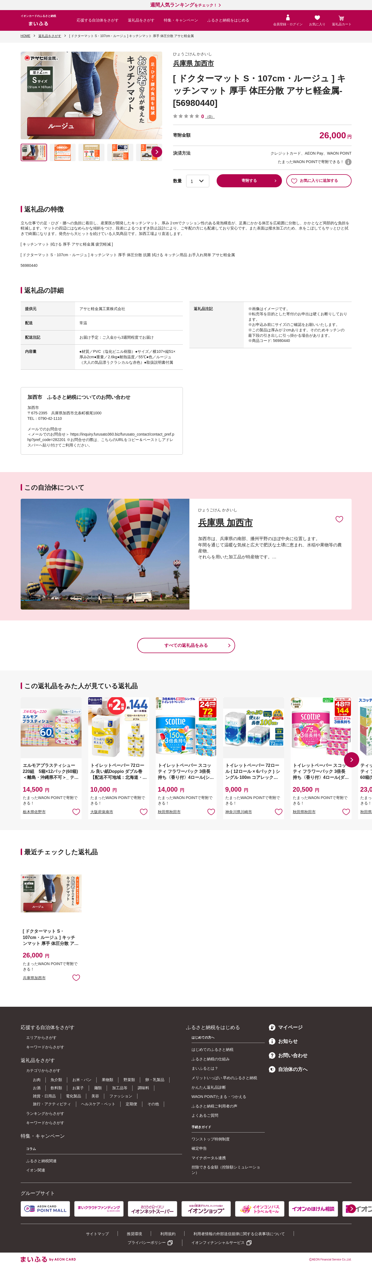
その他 (153, 1104)
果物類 (107, 1080)
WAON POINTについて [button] (348, 162)
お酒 (37, 1088)
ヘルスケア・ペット (98, 1104)
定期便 (131, 1104)
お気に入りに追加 (339, 519)
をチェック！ (183, 5)
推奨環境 (134, 1234)
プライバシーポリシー (147, 1242)
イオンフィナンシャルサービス (218, 1242)
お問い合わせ (288, 1055)
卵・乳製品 (154, 1080)
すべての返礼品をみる (186, 645)
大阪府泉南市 (101, 812)
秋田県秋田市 (169, 812)
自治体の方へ (288, 1069)
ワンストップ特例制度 (211, 1139)
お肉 (37, 1080)
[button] (156, 151)
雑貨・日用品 (44, 1096)
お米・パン (81, 1080)
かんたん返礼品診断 (209, 1087)
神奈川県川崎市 (238, 812)
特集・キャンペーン (181, 20)
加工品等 (119, 1088)
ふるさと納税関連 (41, 1161)
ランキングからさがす (45, 1113)
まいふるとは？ (205, 1068)
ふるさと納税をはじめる (228, 20)
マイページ (286, 1027)
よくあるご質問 (205, 1115)
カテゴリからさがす (43, 1070)
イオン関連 (35, 1170)
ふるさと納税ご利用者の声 (214, 1106)
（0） (210, 116)
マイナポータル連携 (209, 1158)
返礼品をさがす (141, 20)
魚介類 (56, 1080)
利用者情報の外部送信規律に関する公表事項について (239, 1234)
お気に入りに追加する (314, 180)
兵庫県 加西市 (193, 63)
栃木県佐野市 (34, 812)
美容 (95, 1096)
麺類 (98, 1088)
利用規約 (168, 1234)
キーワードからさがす (45, 1047)
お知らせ (283, 1041)
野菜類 (129, 1080)
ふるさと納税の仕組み (211, 1059)
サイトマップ (97, 1234)
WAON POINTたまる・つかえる (219, 1096)
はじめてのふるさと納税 (212, 1049)
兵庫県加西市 (34, 978)
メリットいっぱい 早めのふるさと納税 (224, 1078)
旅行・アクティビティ (52, 1104)
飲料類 (56, 1088)
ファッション (120, 1096)
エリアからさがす (41, 1037)
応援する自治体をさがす (98, 20)
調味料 (143, 1088)
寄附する (249, 180)
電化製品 (73, 1096)
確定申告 (199, 1148)
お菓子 (78, 1088)
